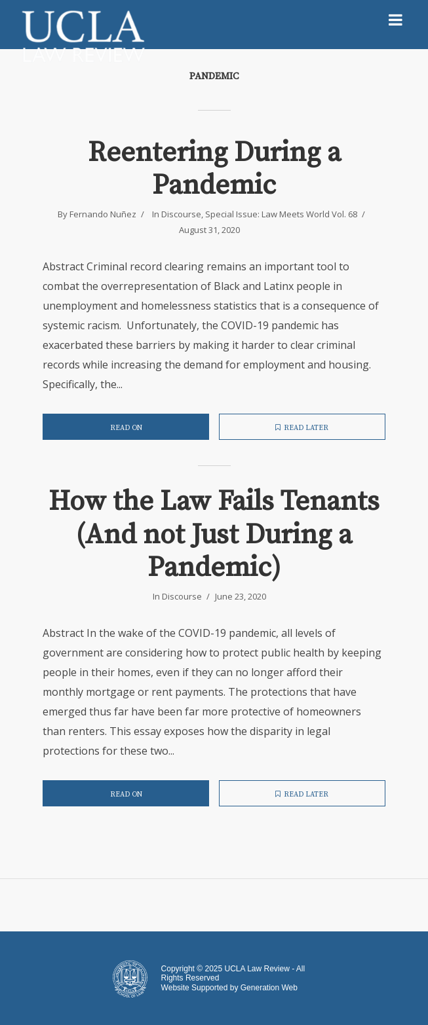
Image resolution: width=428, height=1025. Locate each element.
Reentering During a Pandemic (214, 170)
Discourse (181, 214)
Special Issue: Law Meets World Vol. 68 (281, 214)
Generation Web (269, 987)
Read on (126, 428)
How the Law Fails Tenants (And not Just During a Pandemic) (214, 535)
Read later (301, 428)
